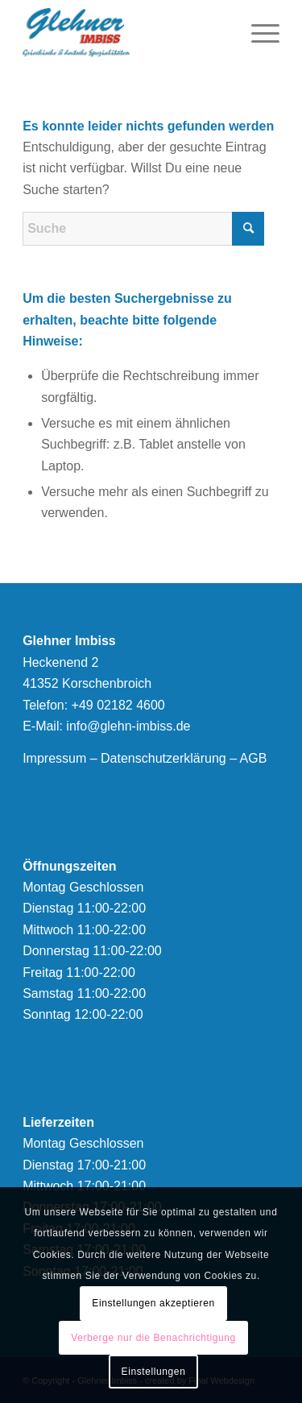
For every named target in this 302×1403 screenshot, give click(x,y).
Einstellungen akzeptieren (153, 1303)
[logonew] (125, 32)
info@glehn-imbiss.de (128, 726)
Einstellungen (154, 1371)
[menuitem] (257, 32)
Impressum (54, 758)
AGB (253, 758)
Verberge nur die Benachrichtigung (153, 1337)
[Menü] (257, 32)
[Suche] (143, 229)
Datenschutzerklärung (163, 758)
